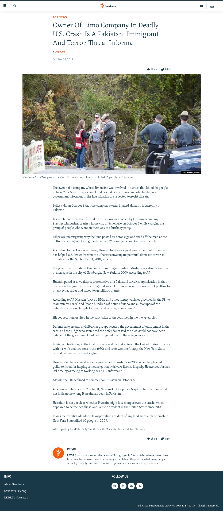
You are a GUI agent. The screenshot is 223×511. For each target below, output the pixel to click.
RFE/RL (61, 52)
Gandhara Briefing (15, 491)
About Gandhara (14, 484)
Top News (60, 17)
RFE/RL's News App (16, 497)
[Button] (152, 69)
